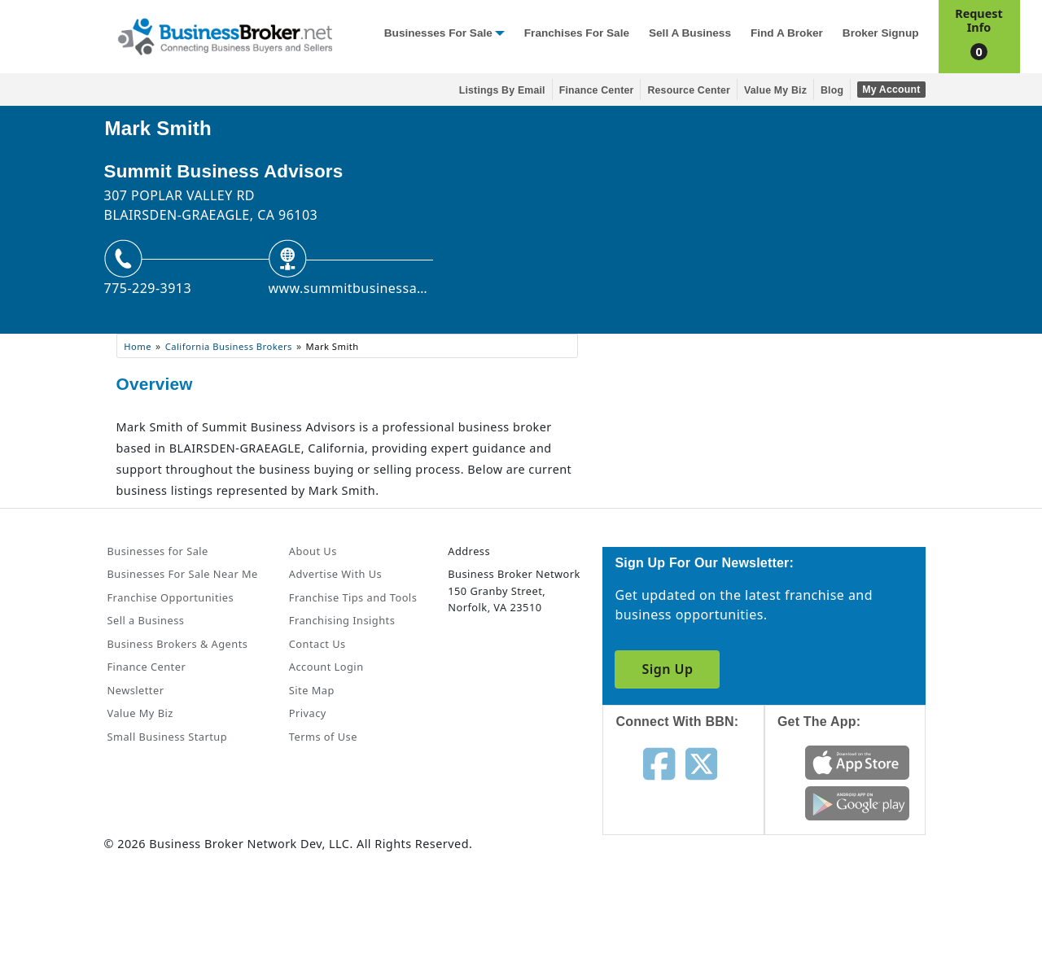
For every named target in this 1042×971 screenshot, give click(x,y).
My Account (891, 89)
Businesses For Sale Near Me (182, 573)
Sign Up (667, 669)
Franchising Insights (342, 620)
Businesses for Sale (438, 33)
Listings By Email (502, 90)
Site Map (312, 690)
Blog (832, 90)
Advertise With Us (335, 573)
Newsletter (135, 690)
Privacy (307, 713)
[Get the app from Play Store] (857, 802)
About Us (313, 551)
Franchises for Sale (576, 33)
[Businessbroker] (224, 35)
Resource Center (688, 90)
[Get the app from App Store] (857, 761)
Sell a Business (690, 33)
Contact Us (317, 643)
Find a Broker (787, 33)
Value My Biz (775, 90)
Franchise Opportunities (170, 597)
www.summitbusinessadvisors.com (351, 288)
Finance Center (596, 90)
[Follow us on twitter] (701, 762)
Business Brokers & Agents (177, 643)
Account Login (326, 666)
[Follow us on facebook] (659, 762)
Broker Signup (881, 33)
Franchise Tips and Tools (353, 597)
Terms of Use (323, 736)
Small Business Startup (167, 736)
